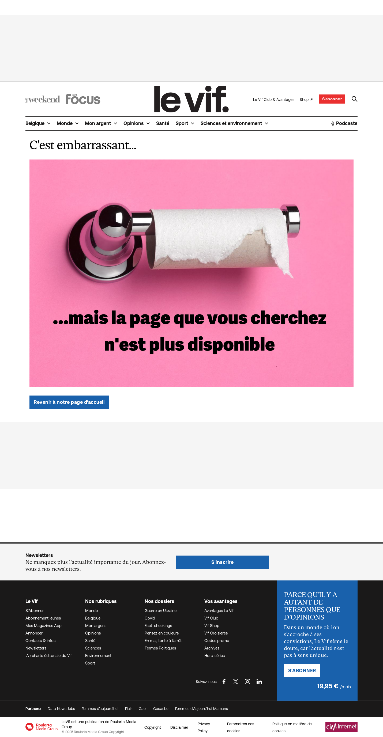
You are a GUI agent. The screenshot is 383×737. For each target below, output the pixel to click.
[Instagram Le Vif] (247, 681)
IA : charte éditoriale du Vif (48, 655)
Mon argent (95, 625)
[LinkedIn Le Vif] (259, 681)
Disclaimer (179, 727)
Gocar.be (160, 708)
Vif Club (211, 618)
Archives (211, 648)
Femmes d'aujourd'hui (100, 708)
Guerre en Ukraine (161, 610)
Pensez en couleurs (162, 633)
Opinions (93, 633)
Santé (90, 640)
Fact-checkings (158, 625)
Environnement (98, 655)
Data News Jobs (61, 708)
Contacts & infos (40, 640)
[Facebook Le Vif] (223, 681)
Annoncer (34, 633)
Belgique (92, 618)
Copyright (152, 727)
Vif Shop (211, 625)
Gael (143, 708)
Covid (150, 618)
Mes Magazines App (43, 625)
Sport (90, 663)
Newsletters (35, 648)
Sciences (93, 648)
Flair (128, 708)
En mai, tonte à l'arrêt (163, 640)
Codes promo (216, 640)
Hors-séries (214, 655)
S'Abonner (34, 610)
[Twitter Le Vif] (235, 681)
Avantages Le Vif (219, 610)
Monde (91, 610)
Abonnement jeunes (43, 618)
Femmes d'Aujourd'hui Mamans (201, 708)
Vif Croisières (216, 633)
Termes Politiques (160, 648)
